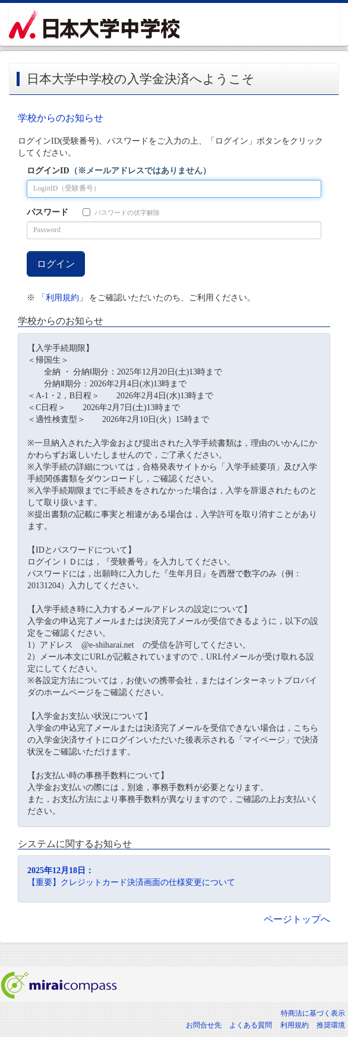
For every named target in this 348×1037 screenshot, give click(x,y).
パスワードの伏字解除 (121, 212)
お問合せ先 (204, 1025)
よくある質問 (250, 1025)
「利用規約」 (62, 297)
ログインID (119, 170)
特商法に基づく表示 (313, 1013)
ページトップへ (297, 919)
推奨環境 (331, 1025)
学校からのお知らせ (60, 118)
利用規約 (294, 1025)
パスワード (47, 212)
